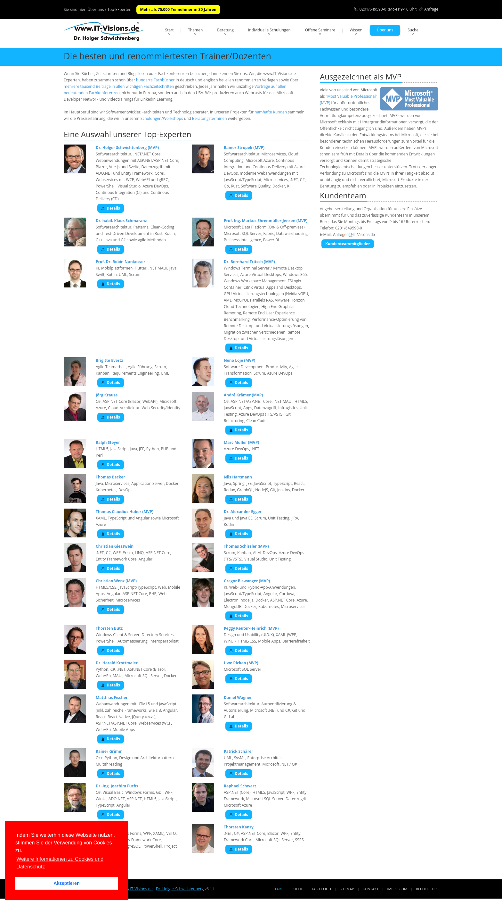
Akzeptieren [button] (66, 883)
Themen (195, 30)
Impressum (397, 888)
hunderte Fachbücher (155, 80)
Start (169, 30)
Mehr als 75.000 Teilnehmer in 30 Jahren (178, 9)
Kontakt (370, 888)
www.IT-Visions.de (136, 889)
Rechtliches (427, 888)
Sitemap (347, 888)
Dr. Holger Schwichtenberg (180, 889)
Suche (413, 30)
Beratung (225, 30)
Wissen (356, 30)
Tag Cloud (321, 888)
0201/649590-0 (373, 9)
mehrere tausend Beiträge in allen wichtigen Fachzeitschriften (119, 86)
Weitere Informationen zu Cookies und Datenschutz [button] (59, 862)
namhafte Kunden (271, 112)
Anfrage (431, 9)
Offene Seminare (320, 30)
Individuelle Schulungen (269, 30)
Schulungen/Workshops (162, 118)
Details (110, 208)
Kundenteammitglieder (347, 243)
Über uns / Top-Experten (109, 9)
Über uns (385, 30)
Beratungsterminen (209, 118)
